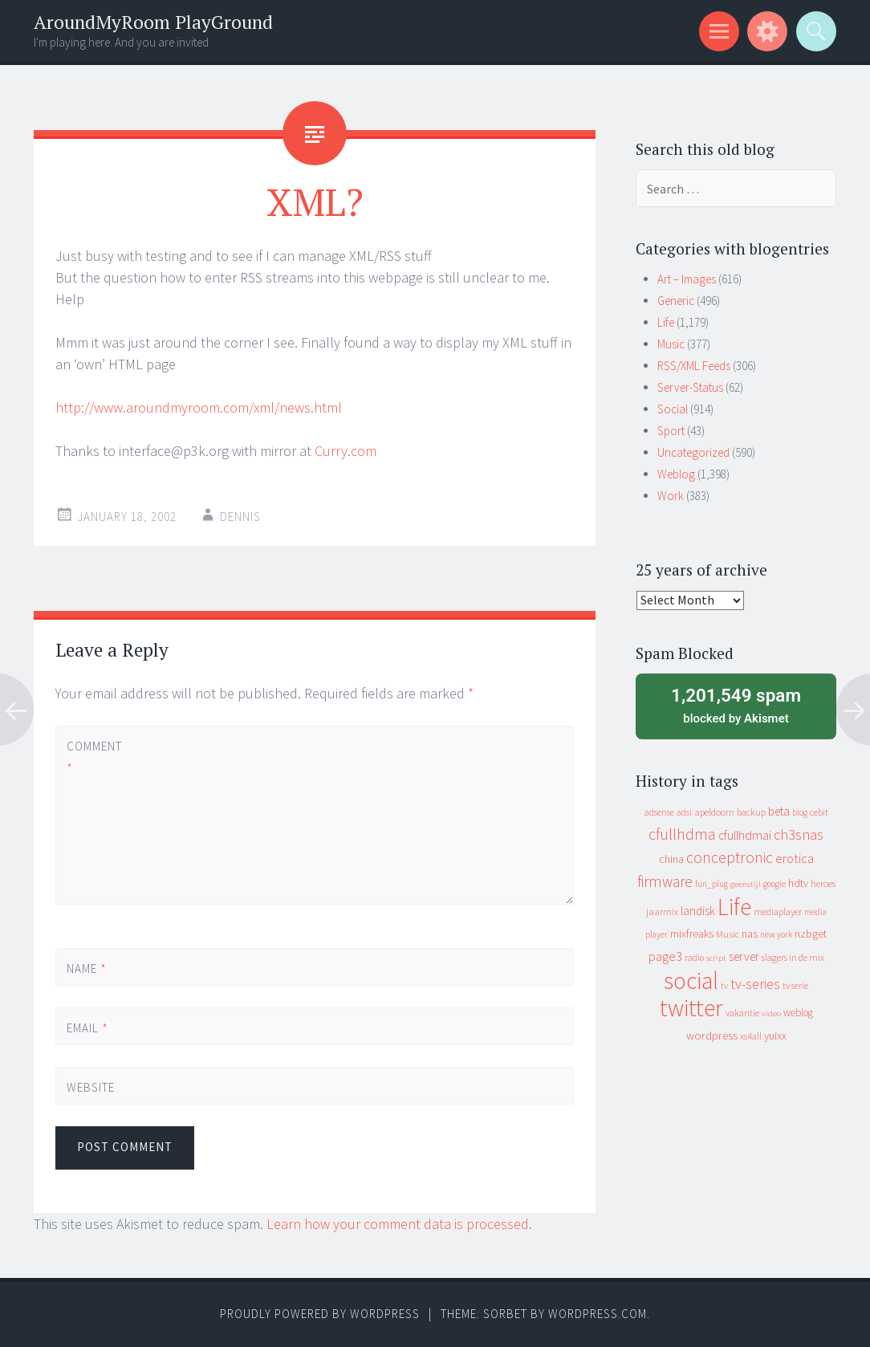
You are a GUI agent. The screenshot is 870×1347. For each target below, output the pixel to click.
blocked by (736, 704)
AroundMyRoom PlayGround (153, 22)
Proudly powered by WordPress (320, 1313)
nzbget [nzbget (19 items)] (811, 933)
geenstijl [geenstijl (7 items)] (745, 884)
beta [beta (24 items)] (779, 811)
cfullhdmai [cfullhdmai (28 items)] (744, 835)
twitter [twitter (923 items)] (691, 1008)
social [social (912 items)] (691, 980)
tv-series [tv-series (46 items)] (755, 984)
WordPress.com (597, 1313)
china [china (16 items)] (671, 859)
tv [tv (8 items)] (724, 985)
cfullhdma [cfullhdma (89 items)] (682, 834)
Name (87, 968)
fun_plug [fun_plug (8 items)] (711, 883)
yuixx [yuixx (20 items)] (775, 1035)
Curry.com (345, 451)
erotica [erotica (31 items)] (794, 858)
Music (671, 344)
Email (87, 1028)
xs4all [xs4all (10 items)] (751, 1036)
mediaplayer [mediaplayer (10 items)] (778, 911)
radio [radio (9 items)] (694, 957)
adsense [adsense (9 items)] (659, 812)
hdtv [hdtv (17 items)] (798, 883)
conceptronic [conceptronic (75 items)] (729, 857)
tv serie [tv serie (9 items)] (795, 985)
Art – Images (686, 279)
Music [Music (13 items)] (727, 934)
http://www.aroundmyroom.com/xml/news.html (198, 407)
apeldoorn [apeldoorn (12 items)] (714, 812)
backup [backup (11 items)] (751, 812)
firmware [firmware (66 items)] (665, 881)
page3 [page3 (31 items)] (665, 956)
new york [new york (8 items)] (776, 934)
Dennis (240, 516)
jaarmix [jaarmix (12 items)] (662, 911)
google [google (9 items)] (774, 883)
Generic (675, 300)
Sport (671, 430)
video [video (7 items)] (771, 1013)
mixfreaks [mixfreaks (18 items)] (691, 933)
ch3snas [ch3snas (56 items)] (798, 834)
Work (670, 495)
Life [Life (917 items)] (734, 907)
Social (672, 409)
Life (665, 322)
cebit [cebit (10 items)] (819, 812)
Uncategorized (693, 452)
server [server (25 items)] (744, 956)
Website (91, 1087)
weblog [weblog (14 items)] (798, 1012)
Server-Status (690, 387)
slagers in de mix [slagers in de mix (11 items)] (793, 957)
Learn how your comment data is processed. (399, 1224)
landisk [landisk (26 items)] (698, 910)
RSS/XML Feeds (693, 365)
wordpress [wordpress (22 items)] (712, 1035)
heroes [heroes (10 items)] (823, 883)
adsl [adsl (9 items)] (684, 812)
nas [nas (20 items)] (750, 933)
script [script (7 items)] (716, 958)
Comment (94, 757)
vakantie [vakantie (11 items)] (742, 1013)
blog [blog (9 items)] (799, 812)
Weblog (676, 474)
